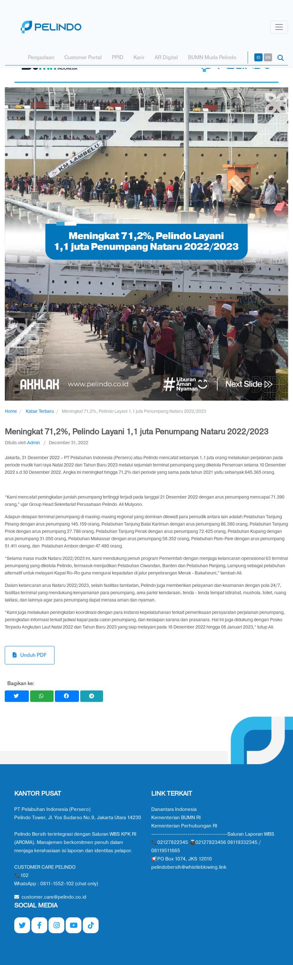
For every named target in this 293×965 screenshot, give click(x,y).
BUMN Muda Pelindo (212, 57)
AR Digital (166, 57)
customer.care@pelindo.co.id (50, 897)
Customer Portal (83, 57)
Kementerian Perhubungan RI (184, 826)
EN (267, 57)
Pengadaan (41, 57)
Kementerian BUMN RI (176, 818)
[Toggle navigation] (279, 27)
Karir (139, 57)
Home (11, 411)
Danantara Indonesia (174, 809)
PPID (117, 57)
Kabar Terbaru (40, 411)
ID (258, 57)
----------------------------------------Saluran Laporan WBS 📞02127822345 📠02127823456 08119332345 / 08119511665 (212, 842)
